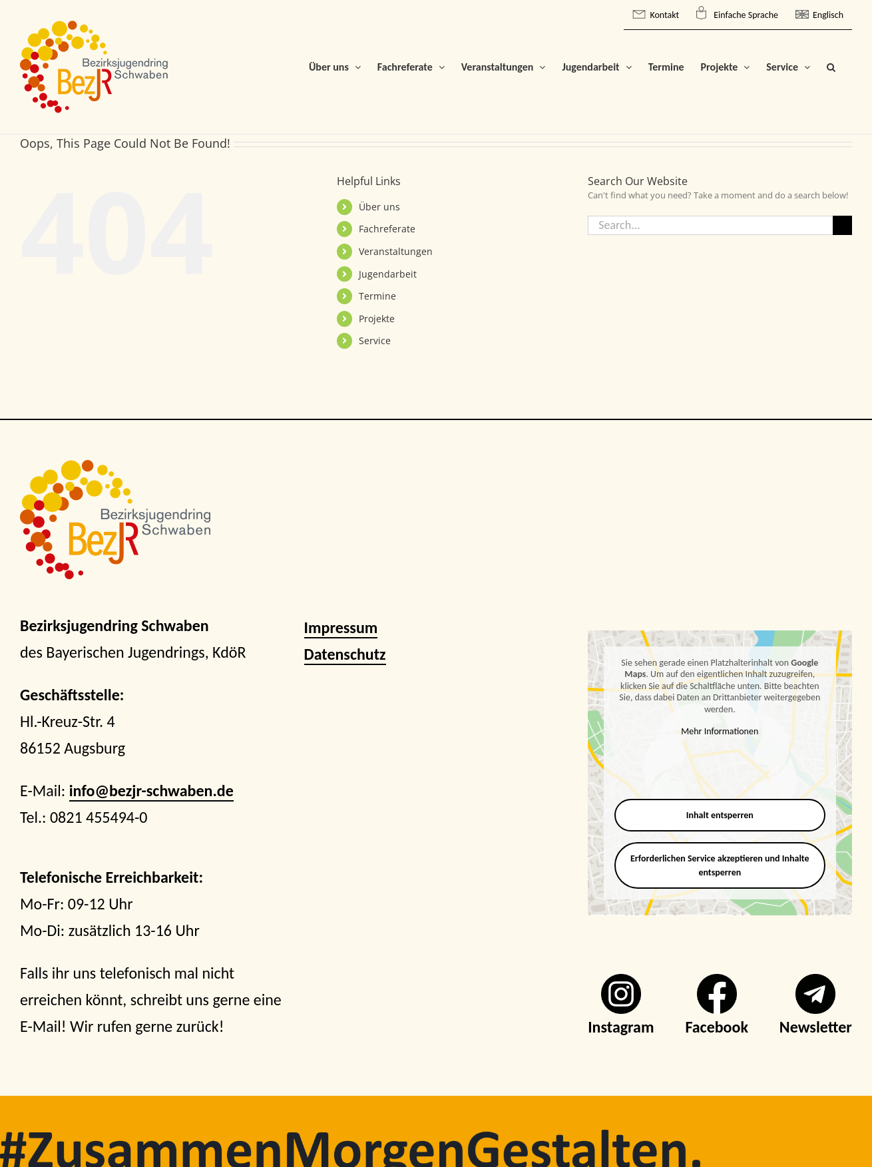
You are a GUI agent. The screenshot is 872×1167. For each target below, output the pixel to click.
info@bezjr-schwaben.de (151, 790)
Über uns (379, 206)
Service (375, 340)
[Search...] (710, 225)
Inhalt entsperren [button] (720, 815)
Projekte (377, 318)
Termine (377, 296)
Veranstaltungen (396, 251)
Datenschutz (345, 654)
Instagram (621, 1027)
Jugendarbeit (388, 274)
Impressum (341, 627)
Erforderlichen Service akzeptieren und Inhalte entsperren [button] (719, 865)
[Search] (842, 225)
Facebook (716, 1027)
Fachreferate (387, 228)
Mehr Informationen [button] (720, 731)
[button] (831, 67)
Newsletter (815, 1027)
